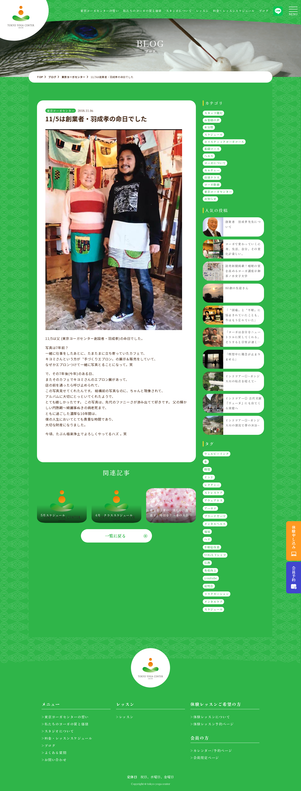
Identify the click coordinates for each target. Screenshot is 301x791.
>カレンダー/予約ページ (211, 750)
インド (208, 477)
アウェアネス (213, 500)
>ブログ (48, 745)
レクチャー (212, 485)
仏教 (207, 563)
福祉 (207, 532)
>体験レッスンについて (210, 716)
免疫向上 (210, 570)
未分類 (208, 127)
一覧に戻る (115, 536)
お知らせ (210, 199)
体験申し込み (293, 537)
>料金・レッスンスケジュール (67, 738)
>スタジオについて (58, 730)
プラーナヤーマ (215, 516)
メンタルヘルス (215, 524)
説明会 (208, 586)
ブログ (264, 11)
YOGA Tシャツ (215, 555)
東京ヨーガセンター (73, 77)
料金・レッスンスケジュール (234, 11)
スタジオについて (179, 11)
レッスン (202, 11)
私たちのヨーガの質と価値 (142, 11)
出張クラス (212, 177)
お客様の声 (212, 120)
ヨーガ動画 (212, 184)
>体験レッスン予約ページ (212, 723)
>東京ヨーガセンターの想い (65, 716)
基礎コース (212, 149)
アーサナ (210, 508)
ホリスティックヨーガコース (224, 142)
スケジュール (213, 134)
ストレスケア (213, 493)
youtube (210, 578)
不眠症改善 (212, 547)
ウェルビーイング (216, 454)
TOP (40, 77)
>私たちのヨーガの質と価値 (65, 723)
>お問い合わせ (54, 759)
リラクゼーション (216, 594)
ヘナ (207, 539)
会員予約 (293, 574)
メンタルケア (213, 601)
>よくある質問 (54, 752)
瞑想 (207, 469)
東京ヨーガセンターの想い (99, 11)
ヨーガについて (215, 163)
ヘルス (208, 156)
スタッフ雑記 (213, 113)
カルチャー (212, 170)
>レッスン (125, 716)
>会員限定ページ (204, 757)
